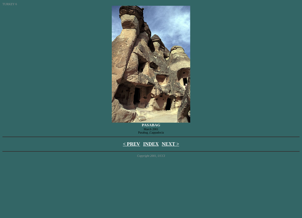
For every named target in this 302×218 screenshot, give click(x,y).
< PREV (131, 144)
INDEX (151, 144)
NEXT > (170, 144)
